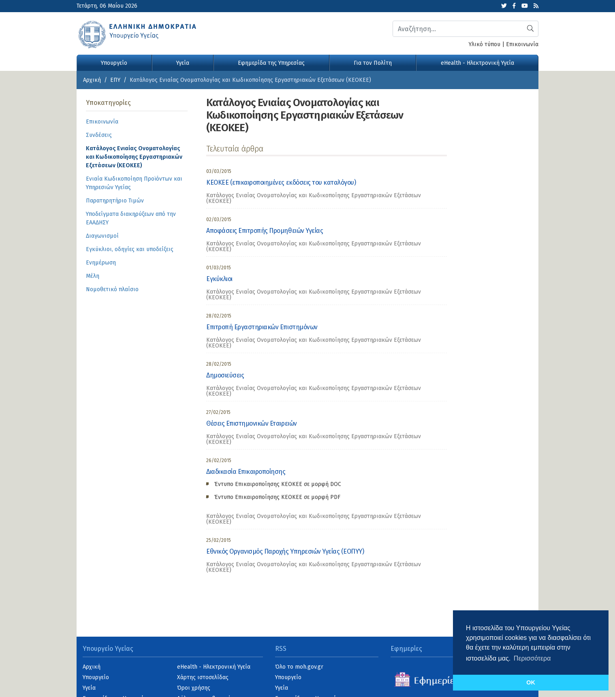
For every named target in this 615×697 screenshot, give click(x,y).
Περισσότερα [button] (532, 658)
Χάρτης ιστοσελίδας (202, 677)
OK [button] (530, 682)
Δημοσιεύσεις (225, 375)
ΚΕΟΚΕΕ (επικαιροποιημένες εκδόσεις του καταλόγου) (281, 182)
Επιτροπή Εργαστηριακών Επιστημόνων (262, 327)
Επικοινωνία (522, 44)
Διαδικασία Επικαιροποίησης (246, 471)
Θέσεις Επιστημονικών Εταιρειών (251, 423)
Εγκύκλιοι (219, 279)
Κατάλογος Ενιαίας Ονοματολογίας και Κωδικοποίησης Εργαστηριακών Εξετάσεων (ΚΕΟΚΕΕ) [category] (313, 198)
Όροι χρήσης (193, 687)
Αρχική (92, 80)
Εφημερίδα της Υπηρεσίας (271, 63)
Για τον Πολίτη (373, 63)
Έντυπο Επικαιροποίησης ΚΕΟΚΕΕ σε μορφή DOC (277, 484)
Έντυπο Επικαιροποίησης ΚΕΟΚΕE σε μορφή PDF (277, 497)
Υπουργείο (114, 63)
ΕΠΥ (115, 80)
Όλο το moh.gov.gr (299, 666)
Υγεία (182, 63)
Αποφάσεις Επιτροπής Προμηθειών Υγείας (264, 230)
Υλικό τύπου (484, 44)
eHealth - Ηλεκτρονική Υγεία (477, 63)
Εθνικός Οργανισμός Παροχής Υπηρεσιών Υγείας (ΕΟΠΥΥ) (285, 551)
